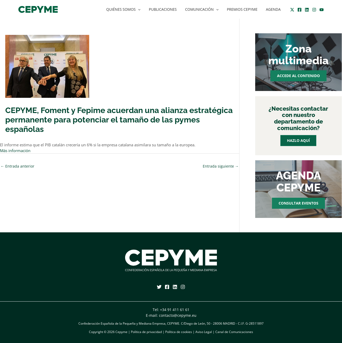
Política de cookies (178, 332)
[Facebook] (299, 10)
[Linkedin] (307, 10)
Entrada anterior (17, 166)
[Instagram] (314, 10)
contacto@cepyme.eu (177, 315)
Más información (15, 150)
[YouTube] (321, 10)
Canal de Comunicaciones (234, 332)
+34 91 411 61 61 (174, 309)
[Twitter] (292, 10)
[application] (142, 9)
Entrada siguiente (221, 166)
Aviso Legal (203, 332)
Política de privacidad (146, 332)
